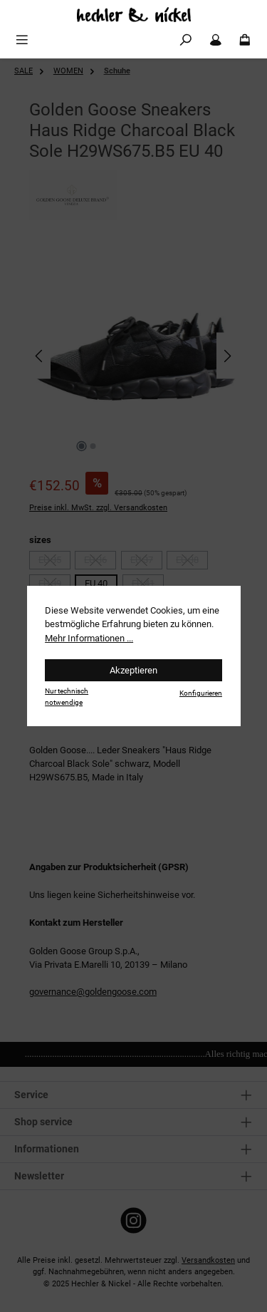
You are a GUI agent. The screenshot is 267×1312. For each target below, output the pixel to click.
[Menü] (22, 40)
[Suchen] (186, 40)
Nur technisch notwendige (66, 696)
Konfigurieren (200, 693)
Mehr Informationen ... (89, 638)
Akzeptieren (133, 670)
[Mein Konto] (216, 40)
